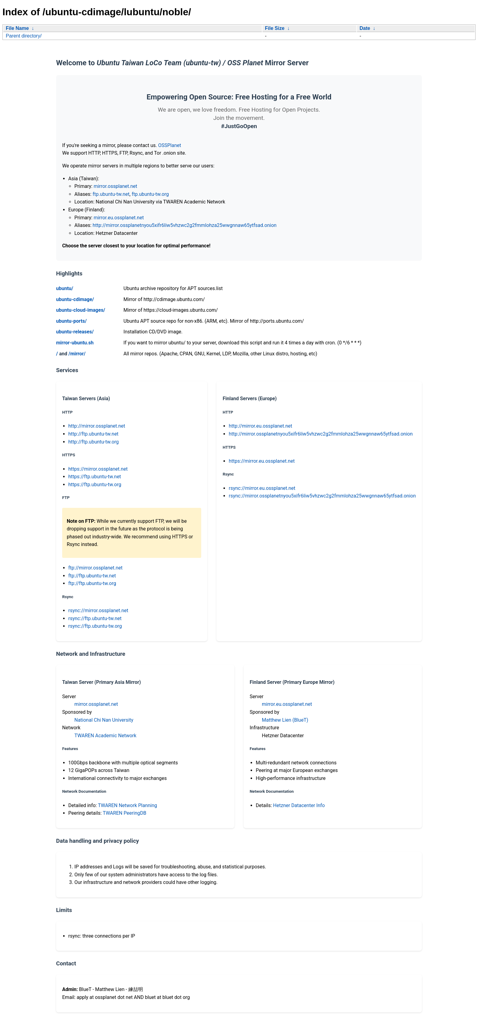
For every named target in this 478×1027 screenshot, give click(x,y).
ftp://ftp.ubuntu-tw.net (92, 576)
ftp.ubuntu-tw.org (150, 194)
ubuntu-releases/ (75, 332)
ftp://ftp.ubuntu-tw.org (92, 583)
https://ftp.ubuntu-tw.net (94, 476)
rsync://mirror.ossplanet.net (98, 610)
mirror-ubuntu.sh (75, 343)
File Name (17, 28)
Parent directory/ (23, 35)
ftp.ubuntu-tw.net (111, 194)
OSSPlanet (169, 145)
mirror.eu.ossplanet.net (119, 218)
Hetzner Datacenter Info (299, 805)
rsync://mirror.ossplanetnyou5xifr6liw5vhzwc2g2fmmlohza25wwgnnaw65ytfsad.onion (322, 496)
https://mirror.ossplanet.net (98, 469)
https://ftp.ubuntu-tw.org (94, 484)
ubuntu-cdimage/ (75, 299)
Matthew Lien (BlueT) (285, 720)
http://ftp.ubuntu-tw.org (93, 442)
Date (364, 28)
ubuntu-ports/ (71, 321)
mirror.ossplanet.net (115, 186)
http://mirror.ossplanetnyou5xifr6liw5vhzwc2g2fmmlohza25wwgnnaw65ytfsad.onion (184, 225)
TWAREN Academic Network (105, 735)
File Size (274, 28)
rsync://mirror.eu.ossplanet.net (262, 488)
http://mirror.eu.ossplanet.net (260, 426)
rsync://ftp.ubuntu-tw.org (95, 626)
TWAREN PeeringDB (124, 813)
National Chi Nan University (103, 720)
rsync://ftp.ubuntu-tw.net (95, 618)
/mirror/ (76, 354)
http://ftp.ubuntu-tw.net (93, 434)
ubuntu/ (64, 288)
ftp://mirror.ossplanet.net (95, 568)
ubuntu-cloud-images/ (80, 310)
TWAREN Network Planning (127, 805)
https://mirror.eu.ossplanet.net (261, 461)
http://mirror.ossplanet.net (96, 426)
